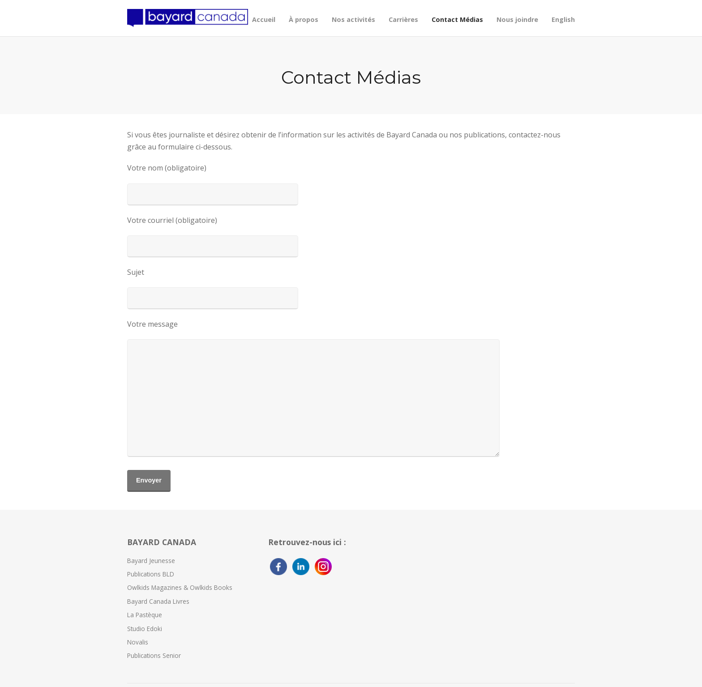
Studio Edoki (144, 628)
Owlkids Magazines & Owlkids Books (179, 587)
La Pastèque (144, 614)
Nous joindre (517, 19)
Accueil (263, 19)
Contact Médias (457, 19)
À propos (303, 19)
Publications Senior (154, 655)
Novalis (137, 642)
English (563, 19)
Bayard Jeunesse (151, 560)
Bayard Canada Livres (158, 601)
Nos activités (353, 19)
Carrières (403, 19)
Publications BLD (150, 574)
